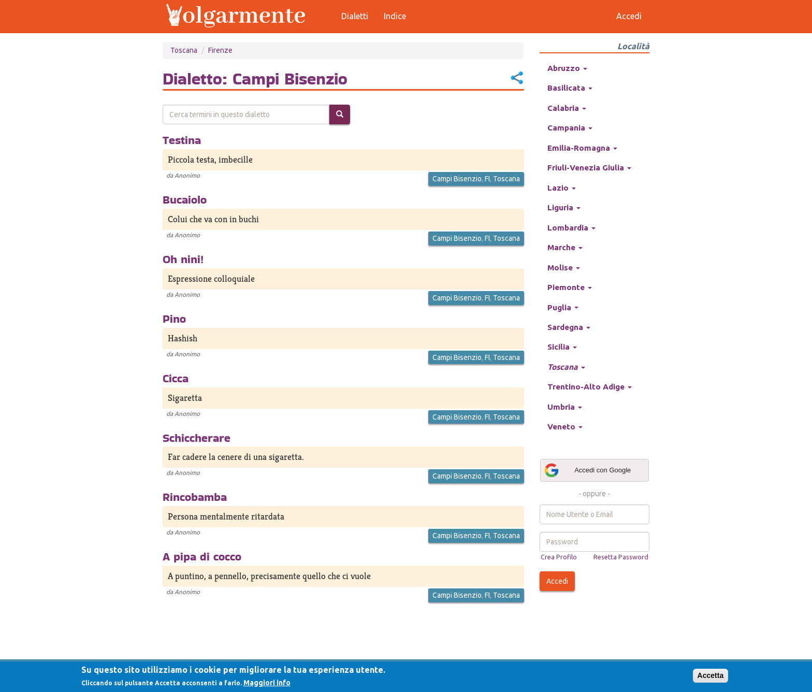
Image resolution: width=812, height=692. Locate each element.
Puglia (562, 307)
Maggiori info (267, 683)
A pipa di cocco (202, 556)
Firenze (220, 50)
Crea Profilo (559, 556)
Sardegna (568, 327)
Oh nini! (183, 259)
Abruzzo (567, 68)
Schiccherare (196, 437)
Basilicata (569, 87)
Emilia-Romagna (582, 147)
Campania (569, 127)
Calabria (566, 108)
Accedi (557, 581)
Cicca (176, 378)
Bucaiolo (185, 199)
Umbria (564, 406)
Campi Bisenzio (457, 179)
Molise (563, 267)
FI (487, 179)
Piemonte (569, 287)
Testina (182, 140)
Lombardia (571, 227)
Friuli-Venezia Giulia (589, 167)
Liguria (564, 207)
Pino (174, 318)
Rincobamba (195, 496)
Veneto (565, 426)
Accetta (711, 675)
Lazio (561, 187)
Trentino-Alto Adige (589, 386)
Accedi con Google (587, 470)
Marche (565, 247)
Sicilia (562, 346)
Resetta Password (620, 556)
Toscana (183, 50)
